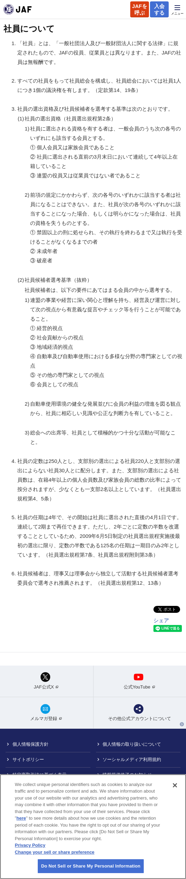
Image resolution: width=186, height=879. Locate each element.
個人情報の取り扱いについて (132, 744)
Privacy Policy (30, 845)
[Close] (175, 785)
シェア (161, 620)
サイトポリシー (28, 759)
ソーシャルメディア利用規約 (132, 759)
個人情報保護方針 (30, 744)
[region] (93, 826)
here (21, 818)
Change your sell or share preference (55, 852)
